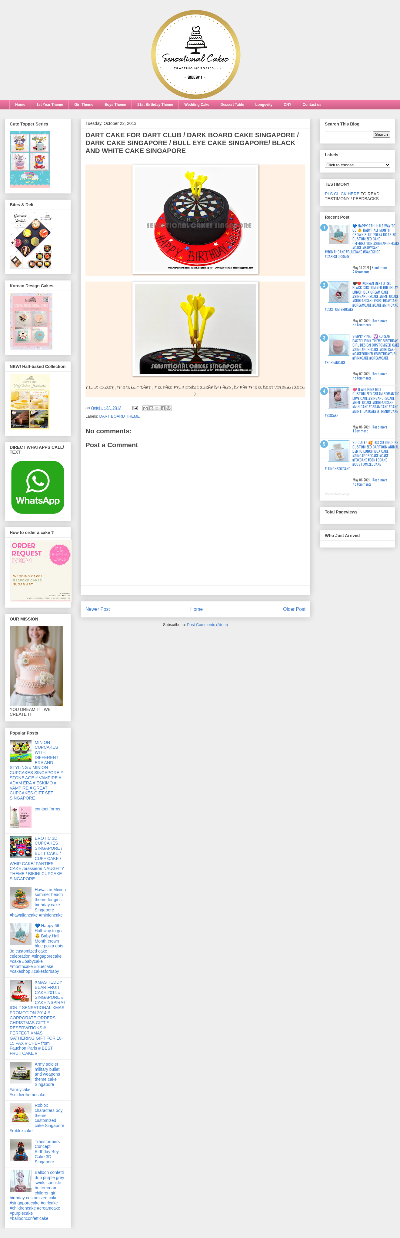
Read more (379, 267)
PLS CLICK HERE (342, 193)
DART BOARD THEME (119, 416)
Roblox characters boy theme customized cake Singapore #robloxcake (37, 1118)
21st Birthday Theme (155, 105)
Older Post (294, 609)
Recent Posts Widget (337, 494)
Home (20, 105)
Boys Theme (115, 105)
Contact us (312, 105)
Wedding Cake (196, 105)
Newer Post (97, 609)
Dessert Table (232, 105)
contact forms (47, 808)
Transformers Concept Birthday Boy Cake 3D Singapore (47, 1151)
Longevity (264, 105)
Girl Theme (83, 105)
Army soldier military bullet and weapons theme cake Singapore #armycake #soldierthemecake (35, 1079)
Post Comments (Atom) (207, 624)
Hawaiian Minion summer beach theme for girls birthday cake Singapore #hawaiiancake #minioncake (38, 902)
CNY (287, 105)
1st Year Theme (49, 105)
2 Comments (361, 271)
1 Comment (360, 430)
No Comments (362, 324)
